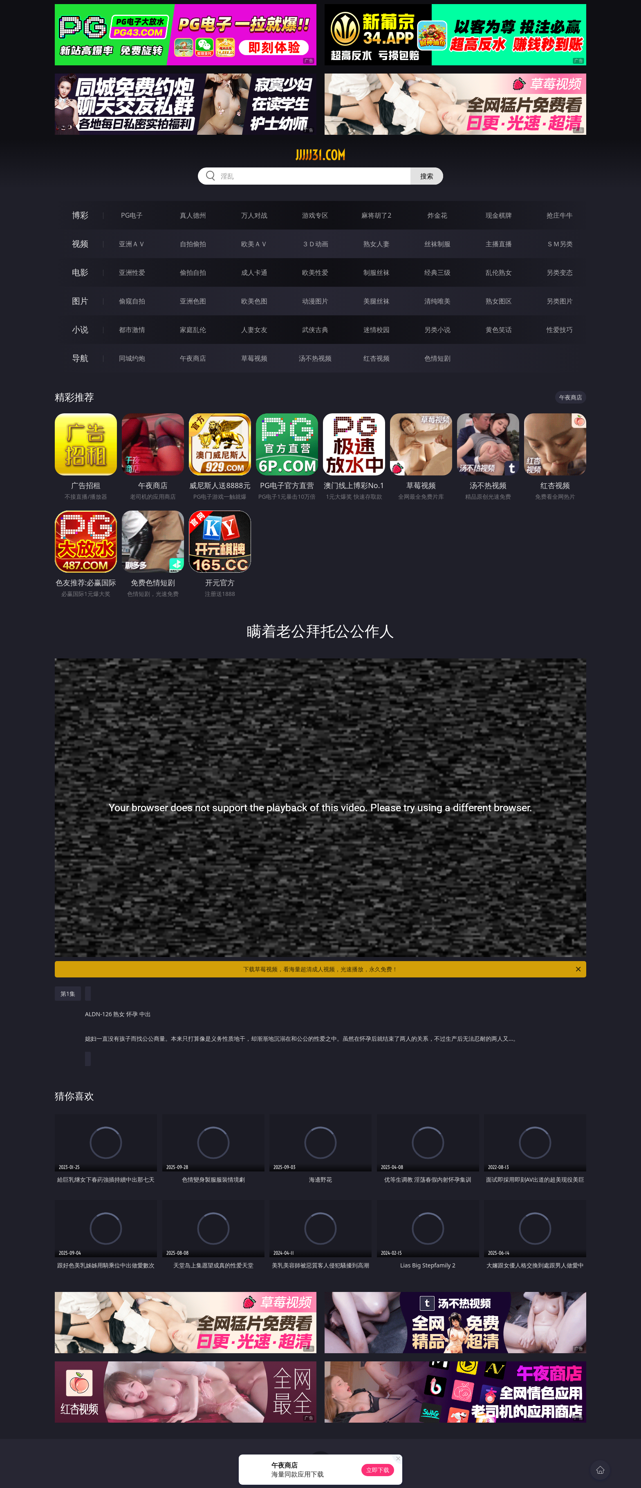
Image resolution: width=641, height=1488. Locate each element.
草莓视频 (254, 358)
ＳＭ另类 (560, 243)
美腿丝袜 (376, 301)
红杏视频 (376, 358)
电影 (80, 272)
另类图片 (560, 301)
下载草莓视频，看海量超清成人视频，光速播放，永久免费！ (412, 969)
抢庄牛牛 (560, 215)
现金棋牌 (499, 215)
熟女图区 (499, 301)
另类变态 (560, 272)
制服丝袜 (376, 272)
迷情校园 (376, 329)
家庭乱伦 (193, 329)
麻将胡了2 (376, 215)
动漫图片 (315, 301)
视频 (80, 243)
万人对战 (254, 215)
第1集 (68, 993)
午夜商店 (193, 358)
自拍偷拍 (193, 243)
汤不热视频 (315, 358)
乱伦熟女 (499, 272)
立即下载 (377, 1470)
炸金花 (437, 215)
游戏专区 (315, 215)
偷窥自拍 (132, 301)
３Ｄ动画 (315, 243)
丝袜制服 (437, 243)
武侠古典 (315, 329)
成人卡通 (254, 272)
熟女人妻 (376, 243)
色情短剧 (437, 358)
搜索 (426, 176)
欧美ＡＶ (254, 243)
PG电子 (132, 215)
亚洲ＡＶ (132, 243)
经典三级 (437, 272)
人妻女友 (254, 329)
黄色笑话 (499, 329)
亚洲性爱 (132, 272)
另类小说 (437, 329)
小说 (80, 329)
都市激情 (132, 329)
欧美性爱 (315, 272)
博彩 (80, 215)
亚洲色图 (193, 301)
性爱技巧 (560, 329)
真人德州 (193, 215)
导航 (80, 358)
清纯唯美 (437, 301)
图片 (80, 300)
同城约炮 (132, 358)
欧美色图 (254, 301)
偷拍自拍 (193, 272)
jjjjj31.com (320, 155)
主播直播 (499, 243)
